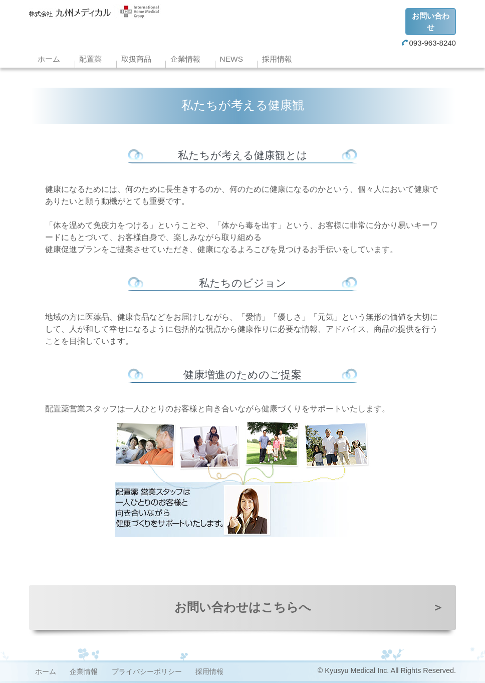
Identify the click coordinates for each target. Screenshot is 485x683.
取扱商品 (136, 59)
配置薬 (90, 59)
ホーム (49, 59)
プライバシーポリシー (147, 671)
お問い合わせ (430, 22)
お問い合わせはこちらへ (309, 607)
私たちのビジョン (243, 283)
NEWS (231, 59)
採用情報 (277, 59)
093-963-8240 (429, 43)
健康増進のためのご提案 (242, 374)
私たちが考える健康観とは (243, 155)
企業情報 (185, 59)
